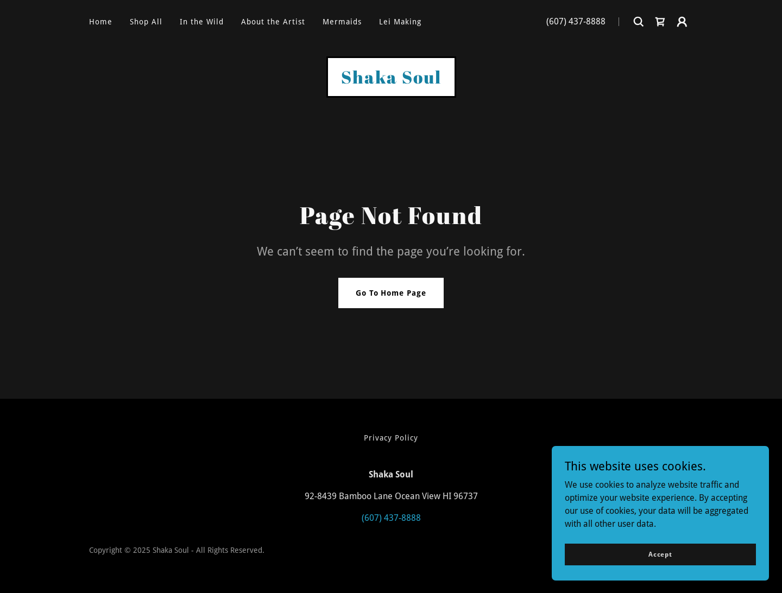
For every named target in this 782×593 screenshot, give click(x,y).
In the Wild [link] (202, 21)
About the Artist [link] (273, 21)
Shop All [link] (146, 21)
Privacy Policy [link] (391, 437)
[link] (660, 22)
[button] (682, 22)
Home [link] (100, 21)
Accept (660, 554)
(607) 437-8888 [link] (576, 21)
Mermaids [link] (342, 21)
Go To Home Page (391, 293)
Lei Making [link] (400, 21)
